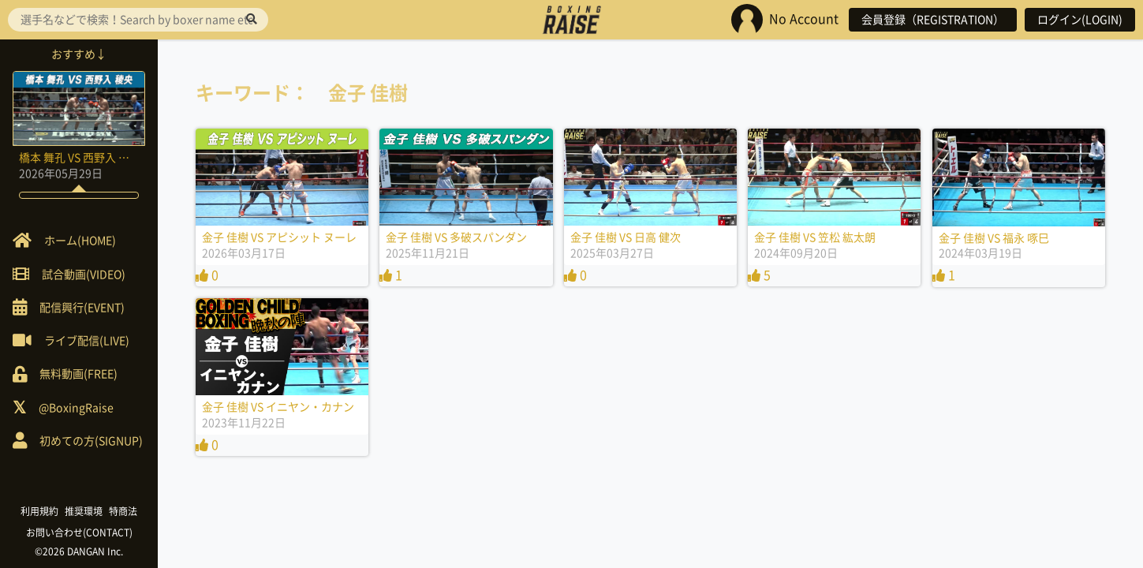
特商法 (123, 511)
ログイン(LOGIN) (1079, 19)
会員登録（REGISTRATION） (932, 19)
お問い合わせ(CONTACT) (79, 532)
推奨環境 (84, 511)
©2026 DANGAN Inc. (79, 551)
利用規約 (39, 511)
